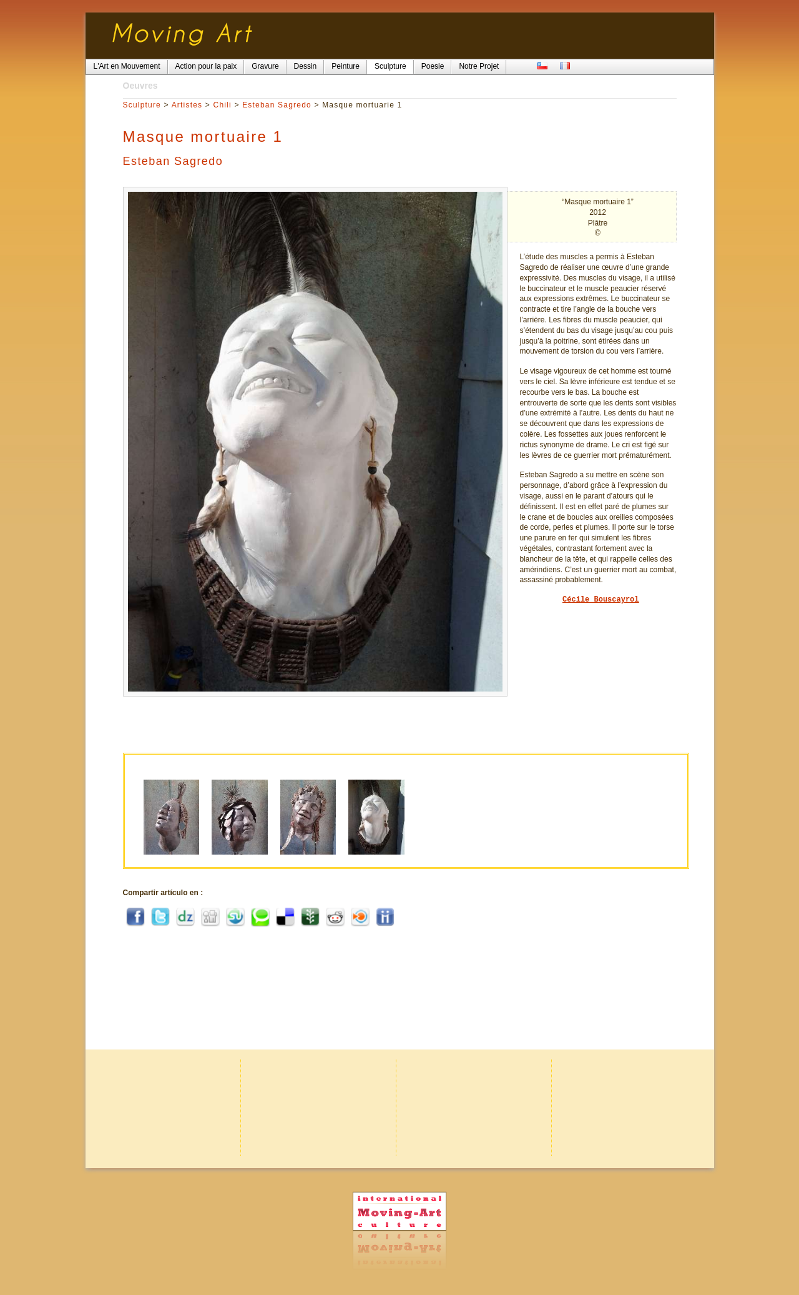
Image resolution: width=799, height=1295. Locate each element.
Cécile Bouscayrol (600, 599)
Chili (222, 105)
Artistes (187, 105)
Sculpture (142, 105)
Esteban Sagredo (276, 105)
